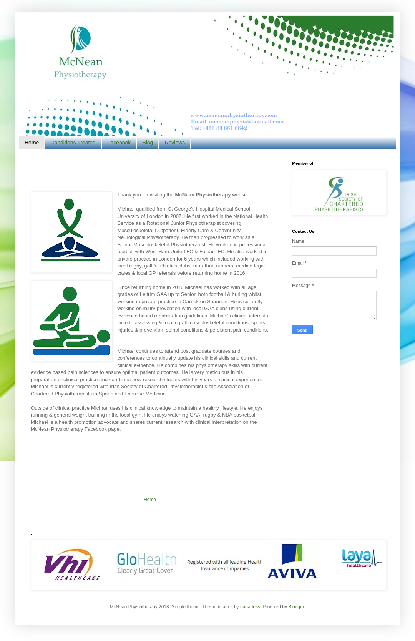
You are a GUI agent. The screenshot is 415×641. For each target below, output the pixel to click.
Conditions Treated (73, 142)
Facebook (119, 142)
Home (32, 142)
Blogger (296, 606)
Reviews (174, 142)
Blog (147, 142)
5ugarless (250, 606)
